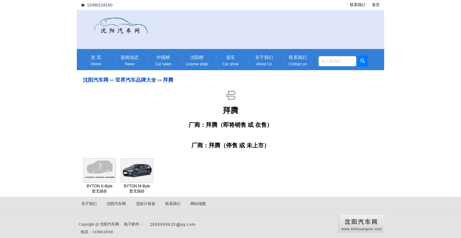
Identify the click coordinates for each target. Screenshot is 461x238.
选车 (230, 60)
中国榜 (163, 60)
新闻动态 (129, 60)
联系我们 (357, 5)
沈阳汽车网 (96, 80)
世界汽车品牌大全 (135, 80)
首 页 (96, 60)
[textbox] (337, 61)
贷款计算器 (145, 203)
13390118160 (100, 5)
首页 (376, 5)
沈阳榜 (197, 60)
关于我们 (264, 60)
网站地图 (198, 203)
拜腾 (168, 80)
